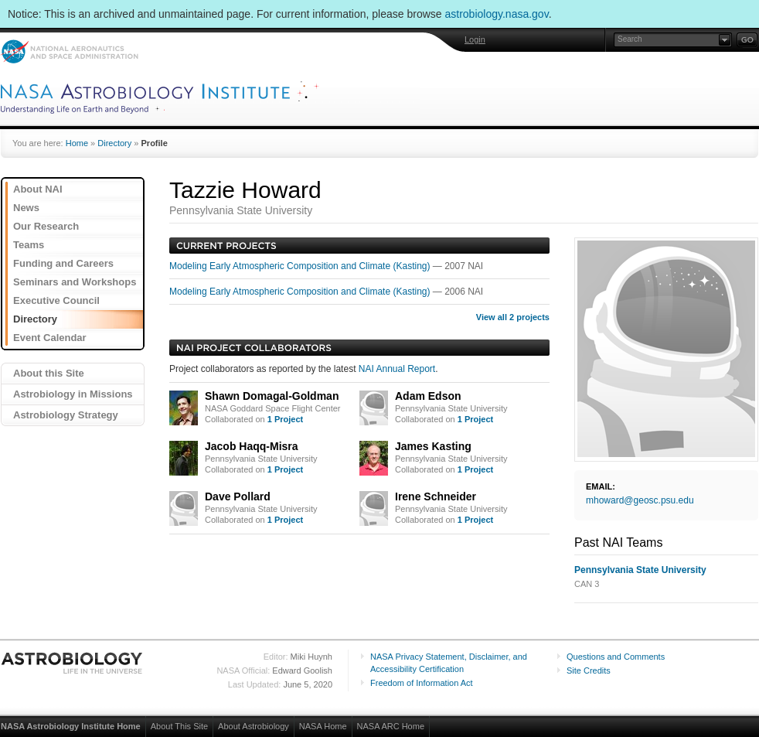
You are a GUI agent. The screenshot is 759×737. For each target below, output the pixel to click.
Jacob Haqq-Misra (251, 446)
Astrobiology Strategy (65, 415)
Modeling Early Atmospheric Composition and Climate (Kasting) (301, 266)
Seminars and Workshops (74, 282)
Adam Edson (428, 396)
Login (475, 39)
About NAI (38, 189)
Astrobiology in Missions (73, 394)
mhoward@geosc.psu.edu (640, 500)
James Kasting (433, 446)
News (26, 207)
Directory (114, 143)
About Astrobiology (253, 726)
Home (77, 143)
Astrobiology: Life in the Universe (73, 663)
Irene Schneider (435, 496)
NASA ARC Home (390, 726)
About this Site (48, 373)
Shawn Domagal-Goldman (272, 396)
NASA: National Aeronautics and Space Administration (69, 51)
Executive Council (56, 300)
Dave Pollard (238, 496)
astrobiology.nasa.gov (497, 14)
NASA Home (323, 726)
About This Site (179, 726)
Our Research (46, 226)
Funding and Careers (63, 263)
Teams (28, 245)
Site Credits (589, 670)
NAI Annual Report (397, 368)
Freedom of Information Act (421, 683)
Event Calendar (50, 337)
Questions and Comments (616, 656)
